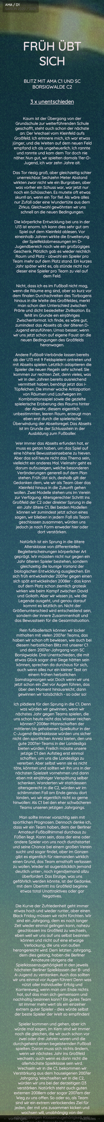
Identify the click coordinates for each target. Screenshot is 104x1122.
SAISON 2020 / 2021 (20, 6)
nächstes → (91, 1118)
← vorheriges (14, 1118)
